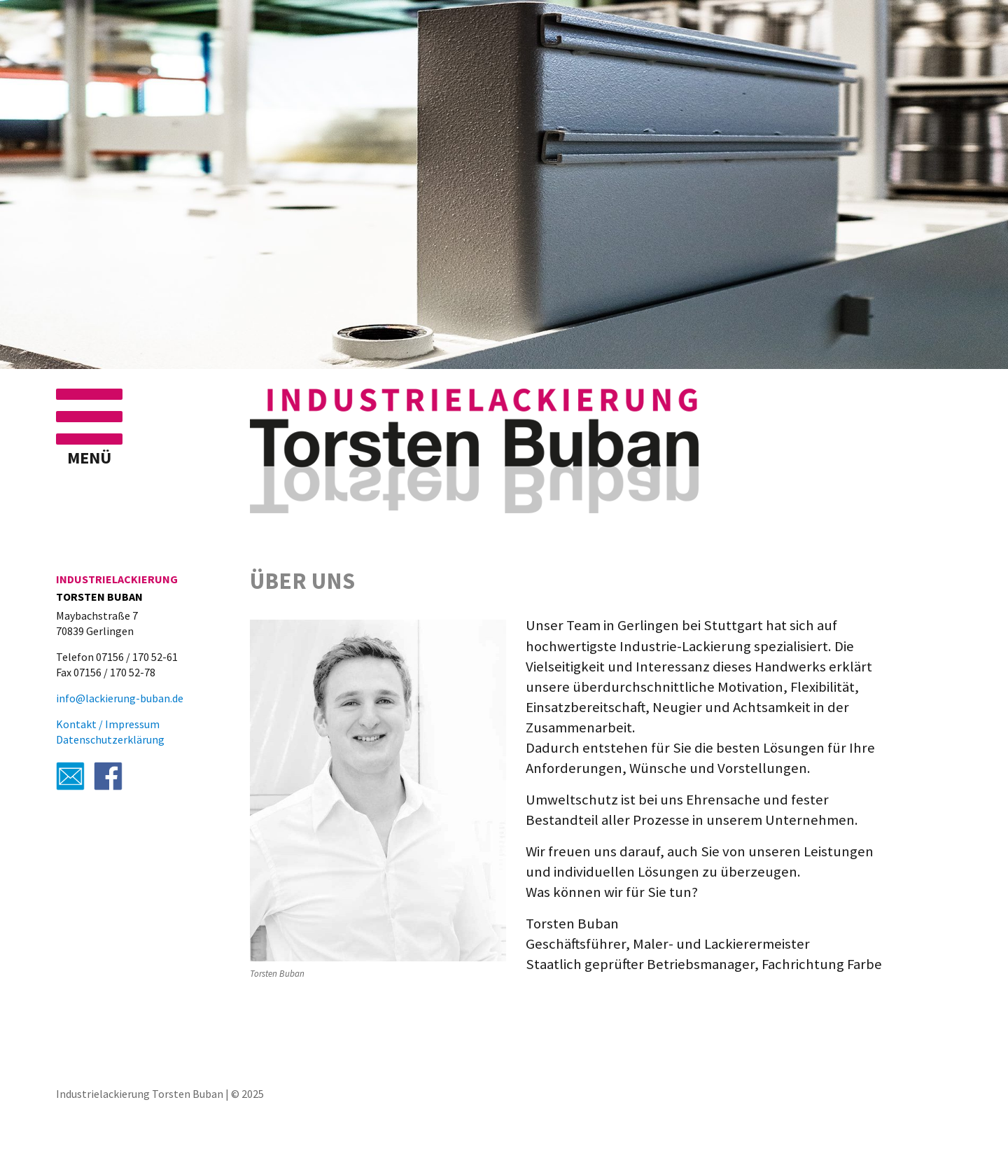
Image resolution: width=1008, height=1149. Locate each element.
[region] (504, 184)
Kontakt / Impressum (108, 724)
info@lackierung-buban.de (119, 698)
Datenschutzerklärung (110, 739)
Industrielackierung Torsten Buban (139, 1094)
